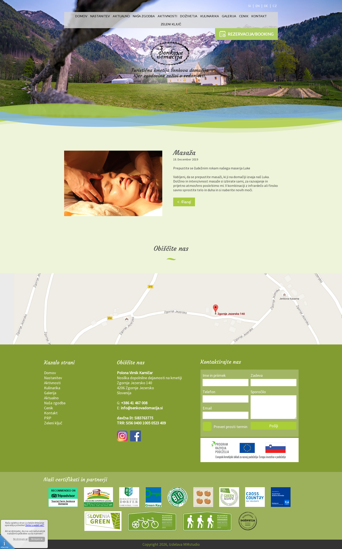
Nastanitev (100, 16)
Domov (81, 16)
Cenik (243, 16)
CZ (275, 6)
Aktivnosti (167, 16)
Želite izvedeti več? (34, 525)
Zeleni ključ (171, 24)
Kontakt (259, 16)
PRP (47, 417)
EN (258, 6)
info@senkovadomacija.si (142, 407)
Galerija (229, 16)
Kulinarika (209, 16)
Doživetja (188, 16)
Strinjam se (37, 538)
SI (249, 6)
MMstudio (191, 544)
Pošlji (273, 425)
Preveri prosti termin (230, 426)
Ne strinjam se (20, 539)
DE (266, 6)
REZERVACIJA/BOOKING (246, 34)
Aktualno (121, 16)
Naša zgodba (144, 16)
